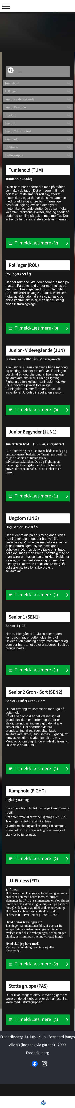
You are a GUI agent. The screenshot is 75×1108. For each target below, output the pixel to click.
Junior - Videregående (19, 99)
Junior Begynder (16, 107)
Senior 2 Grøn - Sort (18, 131)
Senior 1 (10, 123)
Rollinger (11, 91)
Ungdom (10, 115)
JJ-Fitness (11, 147)
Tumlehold (12, 83)
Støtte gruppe (14, 155)
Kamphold (12, 139)
